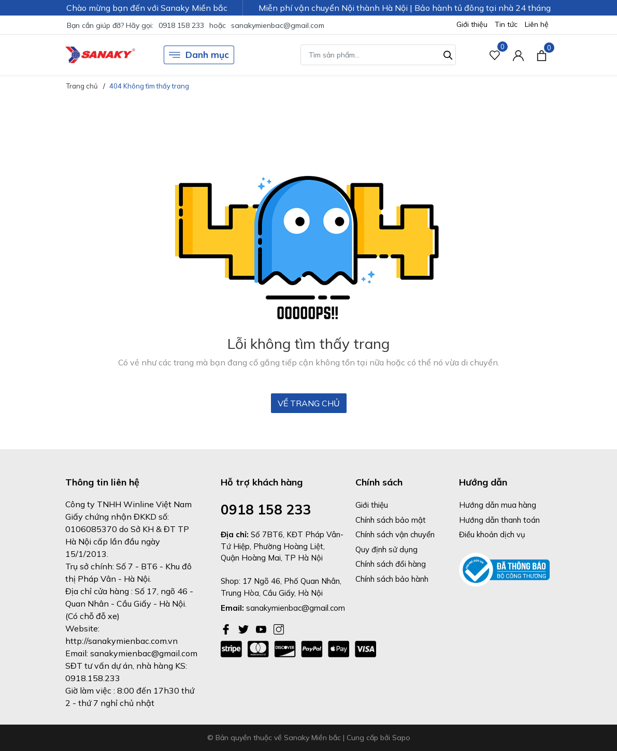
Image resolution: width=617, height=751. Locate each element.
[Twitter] (244, 628)
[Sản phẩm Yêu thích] (495, 55)
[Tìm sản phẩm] (378, 55)
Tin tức (506, 24)
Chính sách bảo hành (391, 579)
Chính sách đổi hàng (390, 564)
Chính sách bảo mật (390, 520)
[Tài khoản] (518, 55)
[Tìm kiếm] (448, 54)
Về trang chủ (309, 403)
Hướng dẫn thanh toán (499, 520)
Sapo (401, 737)
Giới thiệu (471, 24)
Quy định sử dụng (386, 549)
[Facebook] (227, 628)
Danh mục (199, 55)
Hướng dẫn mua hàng (497, 505)
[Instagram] (279, 628)
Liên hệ (537, 24)
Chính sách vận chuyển (395, 534)
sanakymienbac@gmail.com (277, 25)
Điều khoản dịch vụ (492, 534)
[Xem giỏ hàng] (541, 55)
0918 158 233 (181, 25)
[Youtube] (262, 628)
